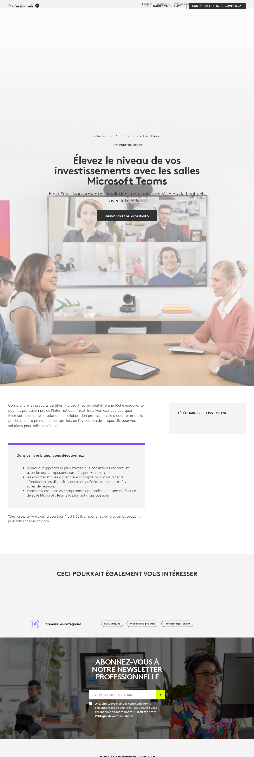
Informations (128, 136)
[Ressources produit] (142, 624)
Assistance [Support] (216, 3)
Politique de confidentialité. (114, 716)
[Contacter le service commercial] (217, 25)
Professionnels (182, 4)
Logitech (147, 4)
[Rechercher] (205, 13)
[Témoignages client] (177, 624)
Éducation (201, 4)
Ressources (105, 136)
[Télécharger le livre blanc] (127, 215)
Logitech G (163, 4)
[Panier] (236, 13)
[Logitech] (35, 13)
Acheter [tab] (67, 13)
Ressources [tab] (128, 13)
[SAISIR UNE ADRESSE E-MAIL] (122, 694)
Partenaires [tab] (154, 13)
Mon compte (223, 13)
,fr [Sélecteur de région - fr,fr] (236, 3)
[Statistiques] (112, 624)
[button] (24, 25)
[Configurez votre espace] (165, 25)
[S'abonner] (160, 694)
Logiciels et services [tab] (96, 13)
